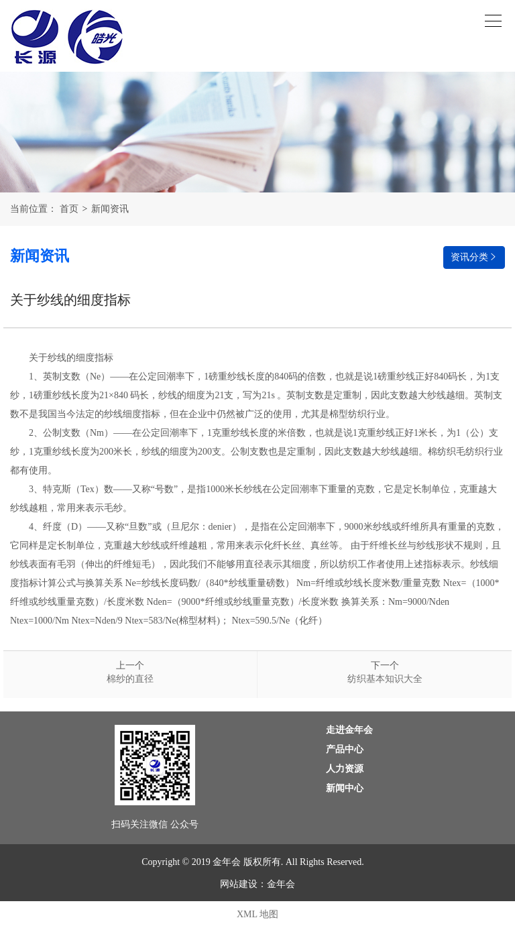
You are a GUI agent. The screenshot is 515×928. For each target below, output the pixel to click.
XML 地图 (257, 914)
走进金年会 (349, 730)
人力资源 (344, 769)
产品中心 (344, 749)
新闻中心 (344, 788)
